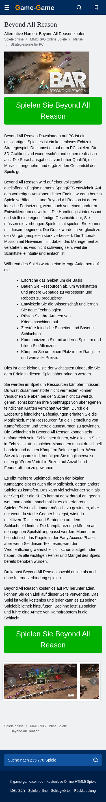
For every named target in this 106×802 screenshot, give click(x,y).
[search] (96, 760)
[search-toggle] (79, 7)
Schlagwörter (61, 791)
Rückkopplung (85, 791)
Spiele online (38, 791)
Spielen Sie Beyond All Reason (53, 110)
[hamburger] (6, 7)
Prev (11, 681)
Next (94, 681)
